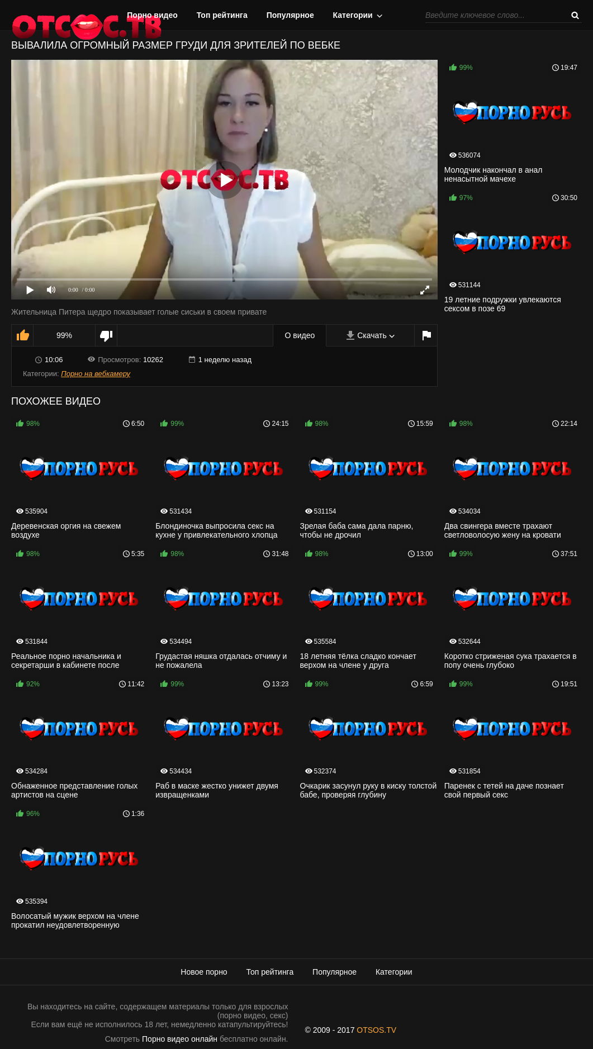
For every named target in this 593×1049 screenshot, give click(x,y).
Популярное (290, 15)
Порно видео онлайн (179, 1038)
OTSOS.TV (376, 1030)
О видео (299, 335)
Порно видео (152, 15)
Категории (353, 15)
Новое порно (204, 971)
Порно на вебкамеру (95, 373)
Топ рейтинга (222, 15)
